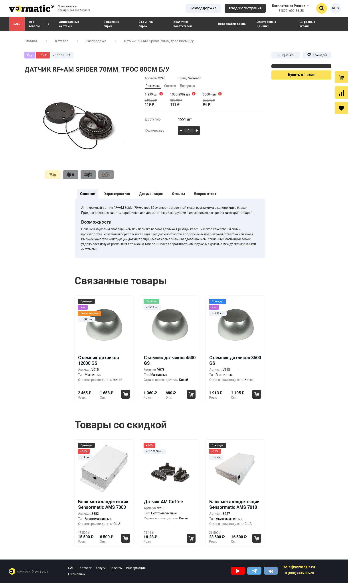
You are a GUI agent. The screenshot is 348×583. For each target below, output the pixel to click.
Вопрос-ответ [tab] (205, 194)
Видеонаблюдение (232, 23)
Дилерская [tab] (188, 86)
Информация (136, 568)
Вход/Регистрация (245, 8)
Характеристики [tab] (117, 194)
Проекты (116, 568)
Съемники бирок (146, 24)
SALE (16, 23)
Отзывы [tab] (178, 194)
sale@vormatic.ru (299, 566)
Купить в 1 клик (301, 75)
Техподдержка (203, 8)
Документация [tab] (151, 194)
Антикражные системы (69, 24)
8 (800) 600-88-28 (291, 10)
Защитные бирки (111, 24)
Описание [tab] (87, 194)
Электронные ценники (266, 24)
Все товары (39, 24)
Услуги (101, 568)
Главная (31, 41)
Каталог (61, 41)
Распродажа (96, 41)
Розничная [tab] (152, 86)
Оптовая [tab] (170, 86)
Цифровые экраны (307, 24)
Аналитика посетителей (182, 24)
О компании (76, 574)
